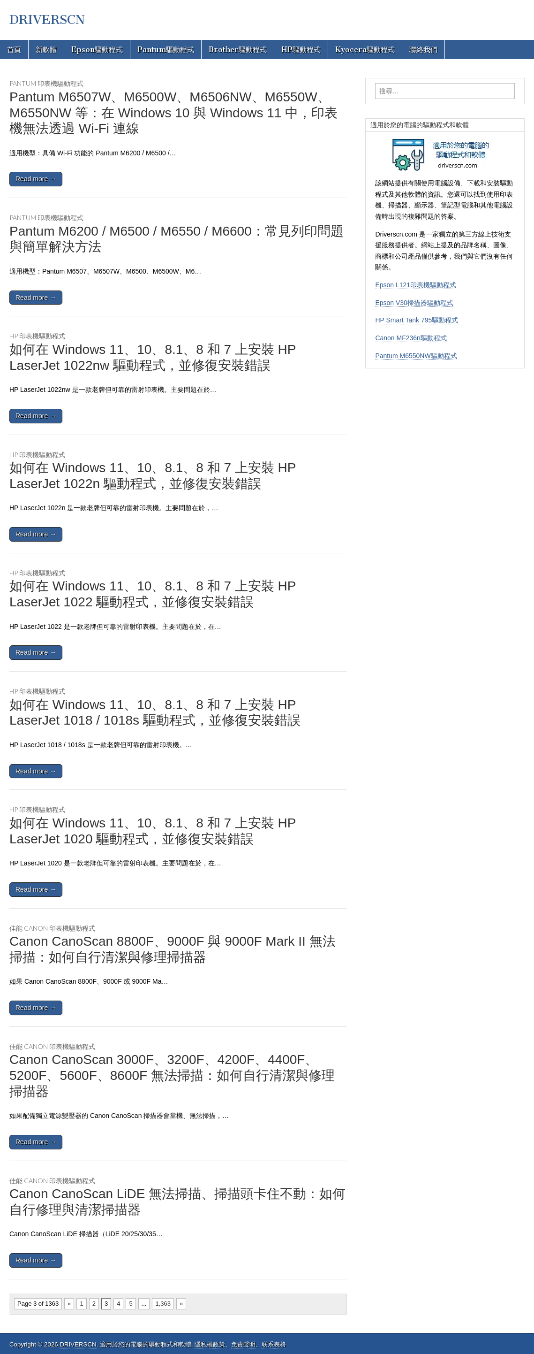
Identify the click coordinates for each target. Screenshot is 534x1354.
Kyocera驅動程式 (365, 49)
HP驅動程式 (301, 49)
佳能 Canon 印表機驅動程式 (52, 928)
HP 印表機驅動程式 (37, 336)
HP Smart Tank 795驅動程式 (416, 320)
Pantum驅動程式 (165, 49)
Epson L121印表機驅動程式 (415, 285)
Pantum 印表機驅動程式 (46, 83)
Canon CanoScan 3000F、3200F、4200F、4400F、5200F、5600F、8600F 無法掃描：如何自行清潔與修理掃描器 (172, 1075)
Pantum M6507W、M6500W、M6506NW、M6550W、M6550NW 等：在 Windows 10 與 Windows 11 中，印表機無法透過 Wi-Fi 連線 (173, 113)
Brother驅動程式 (238, 49)
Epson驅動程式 (97, 49)
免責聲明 (243, 1344)
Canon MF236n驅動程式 (411, 338)
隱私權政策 (210, 1344)
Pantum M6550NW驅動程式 (416, 356)
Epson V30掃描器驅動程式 (414, 302)
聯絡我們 (423, 49)
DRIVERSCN (47, 19)
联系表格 (274, 1344)
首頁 (14, 49)
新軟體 (46, 49)
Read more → (35, 179)
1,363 (163, 1303)
